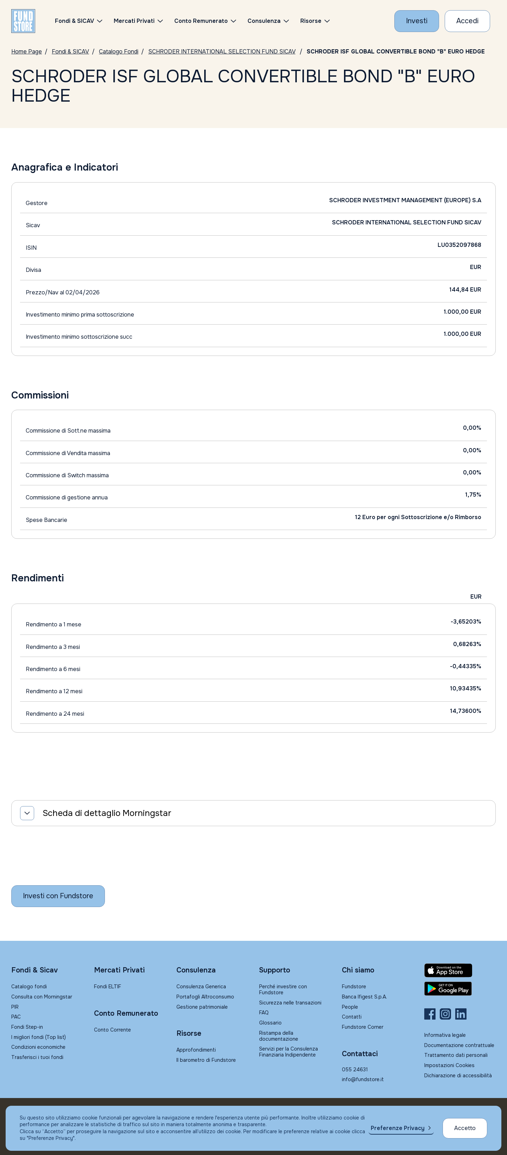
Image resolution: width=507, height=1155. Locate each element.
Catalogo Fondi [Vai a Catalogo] (118, 51)
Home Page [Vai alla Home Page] (26, 51)
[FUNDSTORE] (23, 21)
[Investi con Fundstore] (416, 21)
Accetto (465, 1128)
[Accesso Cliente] (467, 21)
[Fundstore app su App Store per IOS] (460, 970)
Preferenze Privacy (398, 1128)
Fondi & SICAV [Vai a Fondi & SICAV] (70, 51)
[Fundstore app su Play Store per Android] (460, 989)
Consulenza (264, 21)
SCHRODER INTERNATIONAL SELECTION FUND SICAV (221, 51)
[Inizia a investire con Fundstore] (58, 896)
